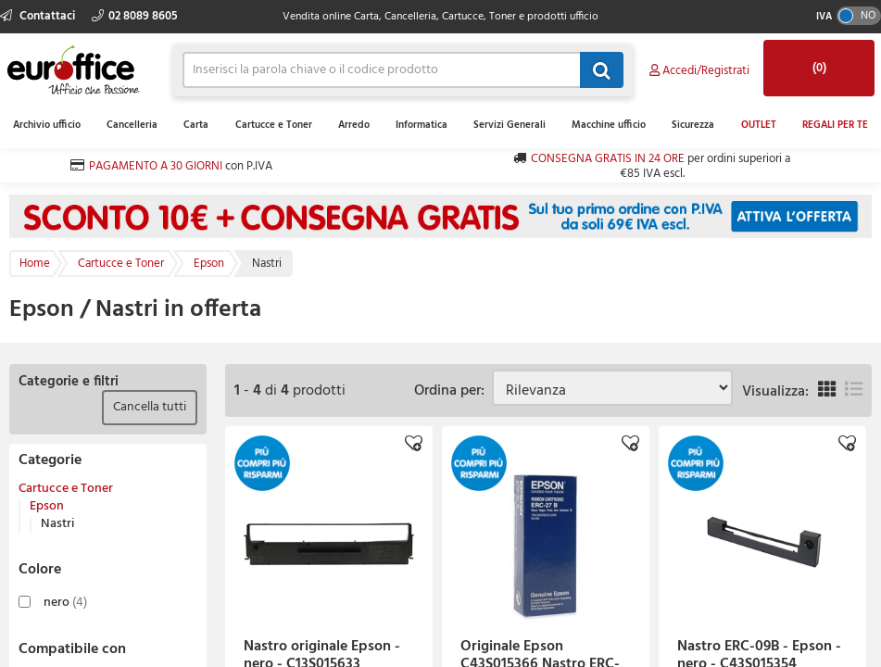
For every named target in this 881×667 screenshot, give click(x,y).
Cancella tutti (149, 407)
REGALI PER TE (835, 125)
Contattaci (39, 16)
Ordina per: (453, 391)
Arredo (354, 125)
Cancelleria (132, 125)
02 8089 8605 (135, 16)
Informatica (421, 125)
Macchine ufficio (609, 125)
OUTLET (758, 125)
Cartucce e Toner (273, 125)
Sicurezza (693, 125)
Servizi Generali (509, 125)
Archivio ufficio (47, 125)
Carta (195, 125)
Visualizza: (775, 391)
